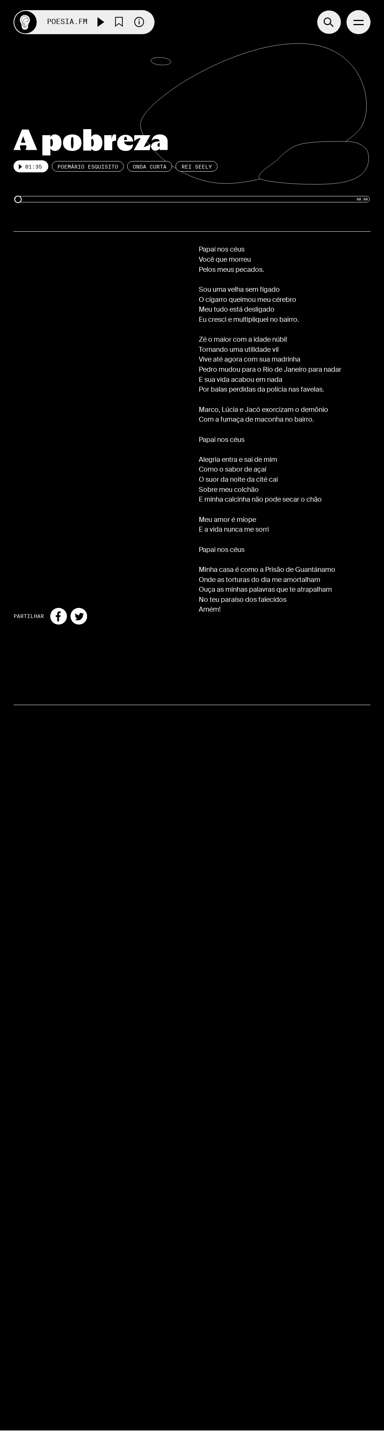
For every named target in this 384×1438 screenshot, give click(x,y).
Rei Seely (197, 167)
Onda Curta (149, 167)
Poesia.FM (67, 22)
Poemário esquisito (87, 167)
